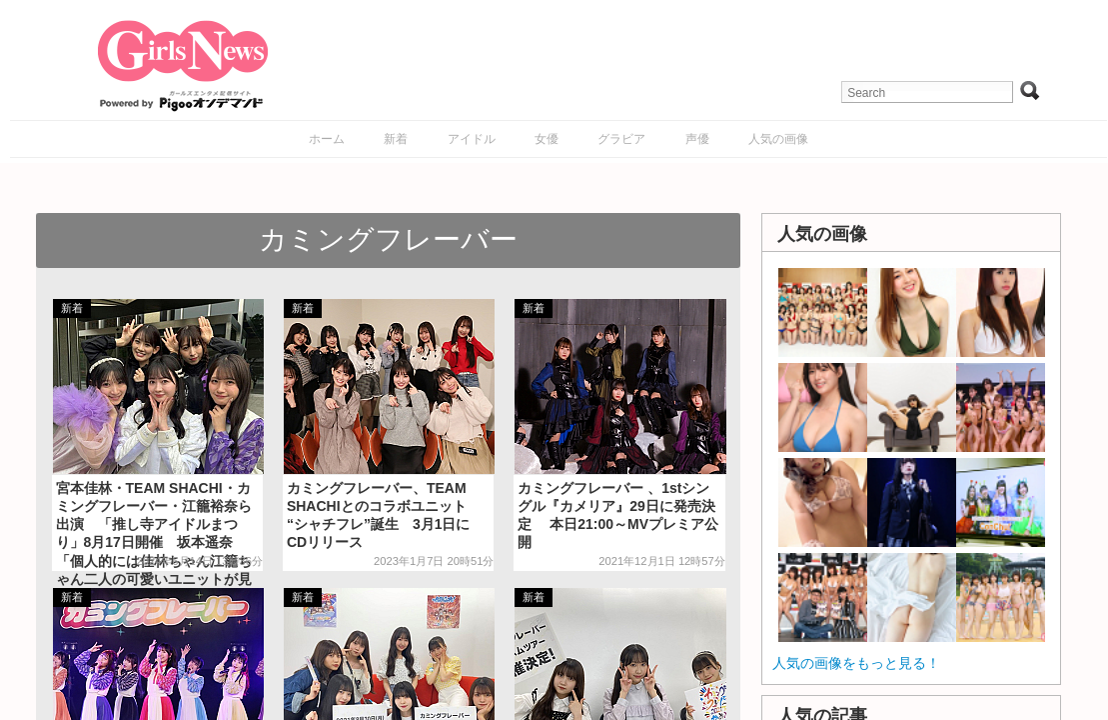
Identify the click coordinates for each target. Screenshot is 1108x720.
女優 (546, 139)
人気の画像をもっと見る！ (856, 663)
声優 (697, 139)
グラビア (621, 139)
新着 (396, 139)
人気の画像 (778, 139)
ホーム (327, 139)
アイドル (472, 139)
